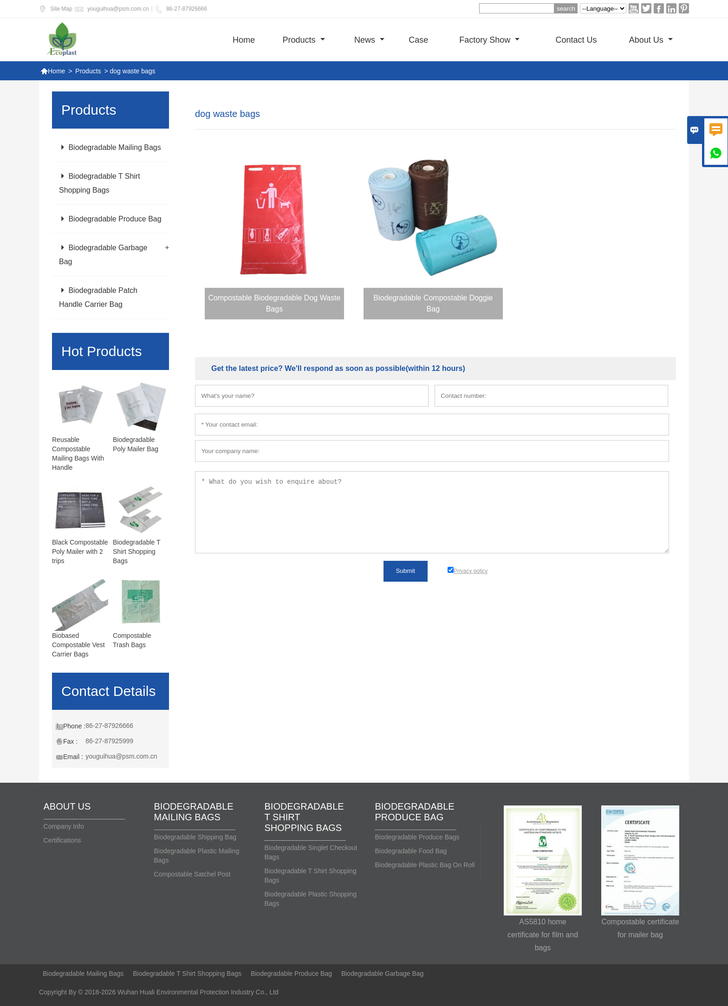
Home (244, 40)
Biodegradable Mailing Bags (110, 147)
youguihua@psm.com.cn (118, 9)
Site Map (61, 9)
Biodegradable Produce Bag (110, 219)
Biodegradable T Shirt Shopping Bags (136, 552)
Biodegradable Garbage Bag (382, 973)
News (369, 40)
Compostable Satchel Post (192, 874)
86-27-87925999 (109, 741)
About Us (651, 40)
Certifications (62, 840)
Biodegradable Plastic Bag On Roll (424, 865)
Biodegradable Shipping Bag (195, 837)
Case (418, 40)
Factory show (489, 40)
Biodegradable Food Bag (411, 851)
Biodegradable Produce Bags (417, 837)
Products (304, 40)
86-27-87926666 (186, 9)
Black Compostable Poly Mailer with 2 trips (80, 552)
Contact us (576, 40)
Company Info (64, 826)
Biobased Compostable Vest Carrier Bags (78, 645)
